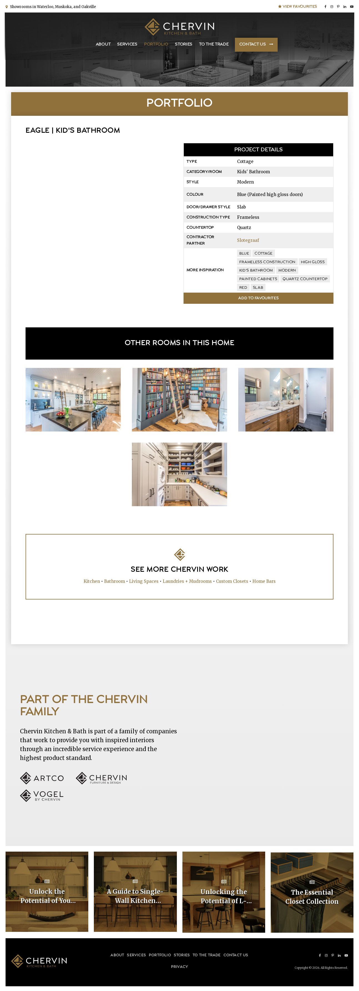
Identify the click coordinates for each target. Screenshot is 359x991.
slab (258, 288)
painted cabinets (258, 279)
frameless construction (267, 262)
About (103, 44)
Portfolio (156, 44)
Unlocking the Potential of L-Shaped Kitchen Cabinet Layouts (223, 896)
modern (287, 270)
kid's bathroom (256, 270)
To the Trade (214, 44)
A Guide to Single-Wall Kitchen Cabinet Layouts (135, 896)
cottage (264, 253)
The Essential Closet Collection (312, 896)
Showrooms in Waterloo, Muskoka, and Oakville (52, 6)
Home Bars (264, 581)
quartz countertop (305, 279)
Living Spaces (144, 581)
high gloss (313, 262)
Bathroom (114, 581)
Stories (183, 44)
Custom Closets (232, 581)
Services (127, 44)
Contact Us (252, 44)
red (243, 288)
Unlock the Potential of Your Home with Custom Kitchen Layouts (47, 896)
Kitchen (92, 581)
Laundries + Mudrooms (187, 581)
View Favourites (297, 6)
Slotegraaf (248, 240)
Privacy (179, 966)
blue (244, 253)
